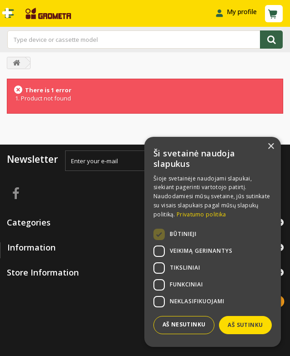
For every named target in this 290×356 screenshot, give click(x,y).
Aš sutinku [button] (245, 325)
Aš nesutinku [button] (184, 324)
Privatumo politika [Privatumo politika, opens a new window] (201, 214)
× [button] (270, 146)
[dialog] (212, 242)
